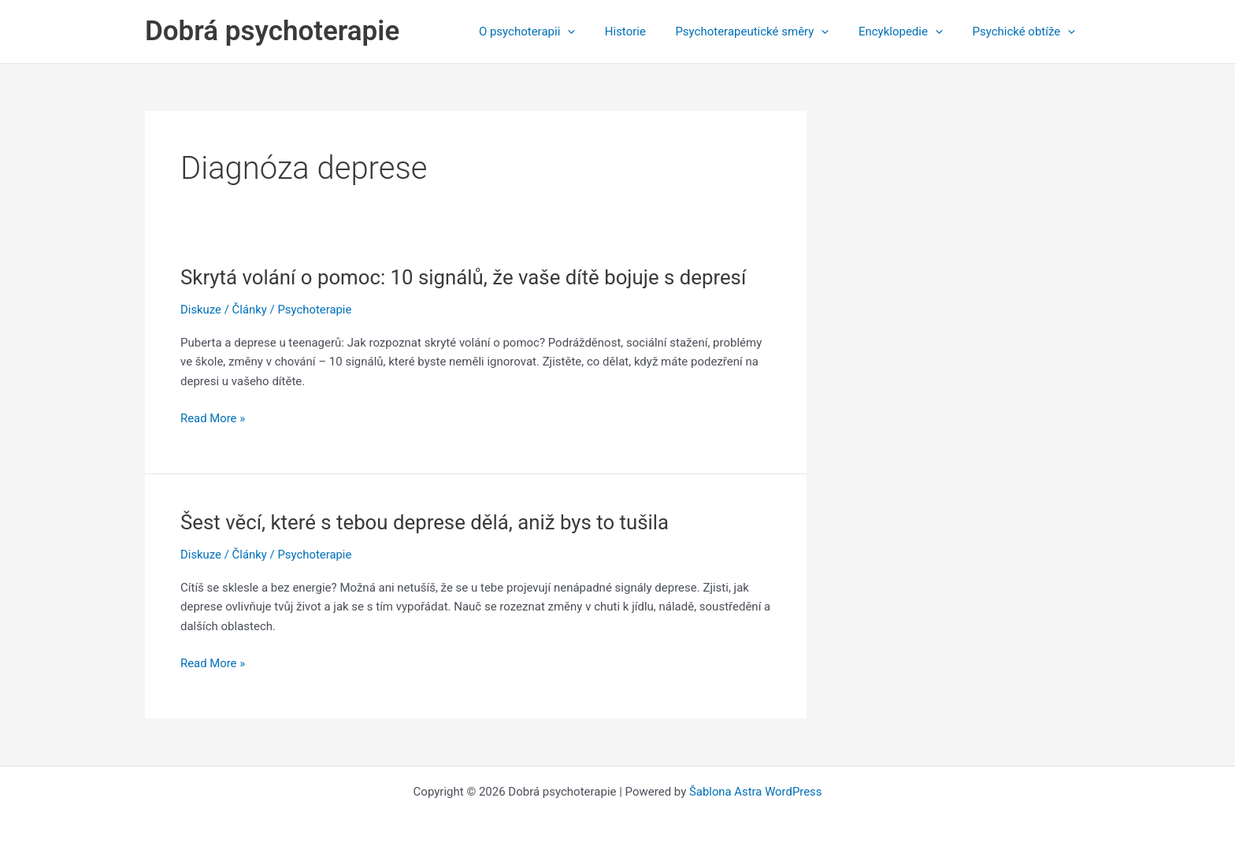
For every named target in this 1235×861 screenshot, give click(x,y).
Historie (645, 31)
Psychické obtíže (1026, 31)
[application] (594, 31)
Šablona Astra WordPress (755, 792)
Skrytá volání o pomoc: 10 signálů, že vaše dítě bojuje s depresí (465, 277)
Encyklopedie (909, 31)
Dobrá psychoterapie (272, 31)
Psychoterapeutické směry (767, 31)
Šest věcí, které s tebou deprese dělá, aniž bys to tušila (426, 522)
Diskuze (200, 309)
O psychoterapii (554, 31)
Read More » (213, 419)
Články (250, 309)
